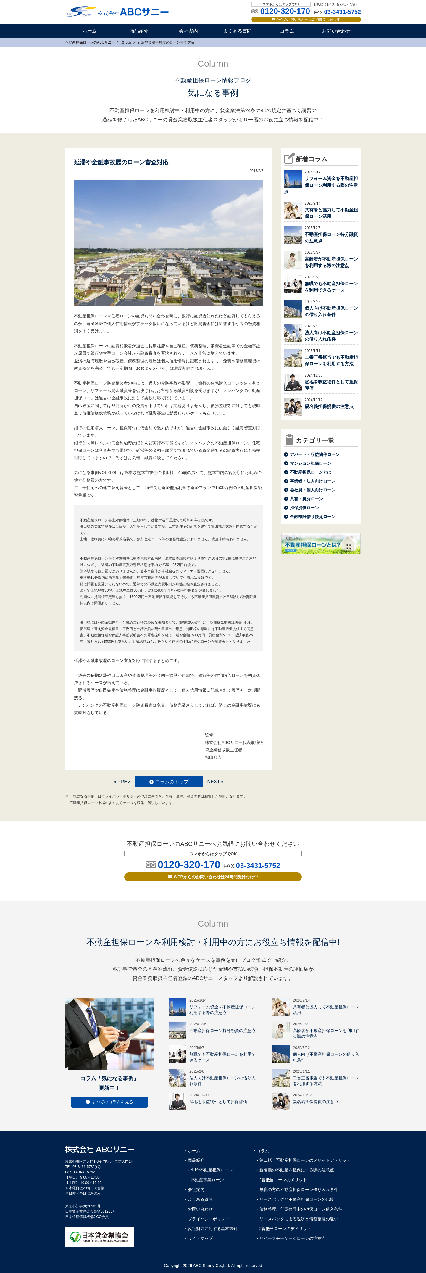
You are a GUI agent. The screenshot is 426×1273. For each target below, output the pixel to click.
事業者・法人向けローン (312, 481)
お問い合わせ (336, 30)
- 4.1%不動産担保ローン (210, 1170)
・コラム (260, 1150)
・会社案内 (194, 1189)
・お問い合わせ (198, 1209)
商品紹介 (139, 30)
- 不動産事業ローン (206, 1179)
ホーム (90, 30)
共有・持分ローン (306, 498)
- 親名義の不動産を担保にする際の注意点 (295, 1170)
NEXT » (215, 781)
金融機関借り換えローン (312, 516)
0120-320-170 (189, 864)
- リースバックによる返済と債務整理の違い (297, 1218)
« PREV (122, 781)
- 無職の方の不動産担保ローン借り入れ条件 (297, 1189)
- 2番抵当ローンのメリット (282, 1179)
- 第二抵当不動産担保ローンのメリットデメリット (304, 1160)
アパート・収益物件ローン (315, 454)
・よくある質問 (198, 1199)
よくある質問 (237, 30)
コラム (287, 30)
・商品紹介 (194, 1160)
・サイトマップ (198, 1238)
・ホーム (192, 1150)
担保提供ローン (304, 507)
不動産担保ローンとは (310, 472)
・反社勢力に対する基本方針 (211, 1228)
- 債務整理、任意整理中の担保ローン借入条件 (299, 1209)
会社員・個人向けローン (312, 490)
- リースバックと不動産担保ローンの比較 (295, 1199)
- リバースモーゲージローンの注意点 (291, 1238)
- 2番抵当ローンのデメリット (284, 1228)
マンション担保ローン (310, 463)
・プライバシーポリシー (206, 1218)
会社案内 (188, 30)
